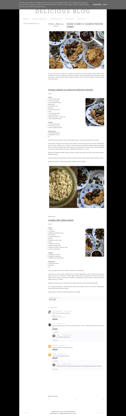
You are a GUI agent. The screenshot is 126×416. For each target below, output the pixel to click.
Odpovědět (55, 319)
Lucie (55, 297)
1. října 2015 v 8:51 (67, 311)
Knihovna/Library (69, 18)
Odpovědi (56, 332)
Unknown (54, 345)
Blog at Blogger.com (54, 413)
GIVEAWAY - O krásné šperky (58, 317)
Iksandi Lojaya (73, 413)
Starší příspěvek (102, 399)
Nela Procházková (57, 311)
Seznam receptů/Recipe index (39, 18)
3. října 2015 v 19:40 (66, 335)
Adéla (53, 323)
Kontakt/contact (81, 18)
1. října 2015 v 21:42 (60, 323)
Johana (54, 353)
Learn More (97, 4)
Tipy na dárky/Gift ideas (56, 18)
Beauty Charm (58, 315)
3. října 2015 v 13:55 (61, 353)
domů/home (26, 18)
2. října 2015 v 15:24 (62, 345)
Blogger (38, 23)
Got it (105, 4)
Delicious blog (63, 11)
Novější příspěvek (49, 399)
